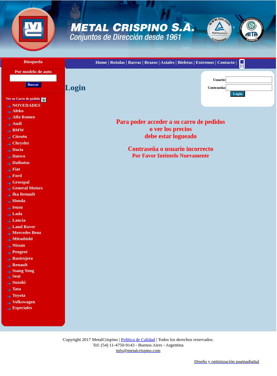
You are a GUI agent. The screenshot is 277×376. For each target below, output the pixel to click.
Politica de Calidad (138, 339)
